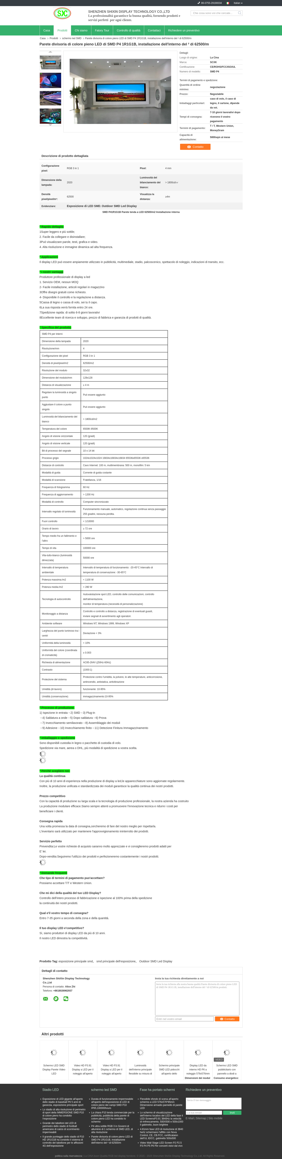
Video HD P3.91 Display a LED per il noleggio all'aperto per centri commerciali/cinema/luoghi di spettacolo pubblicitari (83, 1070)
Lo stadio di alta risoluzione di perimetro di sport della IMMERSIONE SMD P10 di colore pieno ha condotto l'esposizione (64, 1114)
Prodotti (62, 30)
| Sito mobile (215, 1118)
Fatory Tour (102, 30)
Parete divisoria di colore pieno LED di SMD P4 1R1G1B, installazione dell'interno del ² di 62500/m (112, 1139)
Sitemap (201, 1118)
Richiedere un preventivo (184, 30)
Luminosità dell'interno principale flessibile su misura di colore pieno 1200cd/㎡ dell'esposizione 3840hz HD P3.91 (140, 1070)
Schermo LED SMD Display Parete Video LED (54, 1069)
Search (240, 13)
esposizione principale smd (76, 961)
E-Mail (190, 1118)
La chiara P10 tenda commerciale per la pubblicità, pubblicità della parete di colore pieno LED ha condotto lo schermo (112, 1117)
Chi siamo (81, 30)
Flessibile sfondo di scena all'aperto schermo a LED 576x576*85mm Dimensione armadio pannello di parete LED (161, 1104)
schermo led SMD (71, 38)
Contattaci (154, 30)
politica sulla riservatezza (68, 1156)
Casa (46, 30)
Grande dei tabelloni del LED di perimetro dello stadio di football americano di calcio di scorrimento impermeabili (61, 1128)
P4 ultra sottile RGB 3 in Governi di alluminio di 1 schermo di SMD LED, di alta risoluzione (112, 1129)
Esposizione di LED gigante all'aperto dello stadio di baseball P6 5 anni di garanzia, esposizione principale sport (63, 1102)
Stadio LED (50, 1089)
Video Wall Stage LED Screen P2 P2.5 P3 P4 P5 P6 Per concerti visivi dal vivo (161, 1144)
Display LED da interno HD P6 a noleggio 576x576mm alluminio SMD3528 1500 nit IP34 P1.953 (198, 1070)
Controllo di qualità (128, 30)
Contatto (198, 146)
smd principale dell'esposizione (116, 961)
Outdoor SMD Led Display (155, 961)
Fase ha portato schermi (157, 1089)
